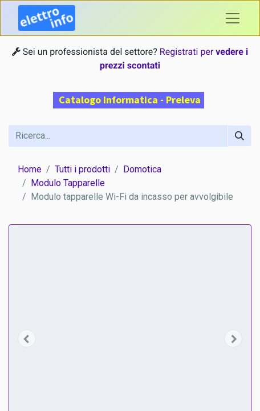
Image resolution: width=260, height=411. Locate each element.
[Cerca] (239, 136)
